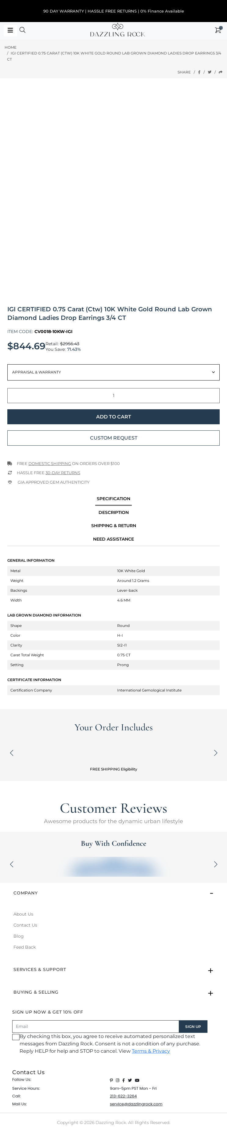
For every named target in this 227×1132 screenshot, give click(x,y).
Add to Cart (113, 417)
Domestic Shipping (49, 463)
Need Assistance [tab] (113, 539)
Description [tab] (114, 512)
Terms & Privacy (151, 1051)
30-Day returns (62, 472)
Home (10, 47)
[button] (22, 30)
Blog (18, 936)
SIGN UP (193, 1026)
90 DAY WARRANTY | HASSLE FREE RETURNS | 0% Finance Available (113, 11)
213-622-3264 (123, 1096)
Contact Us (25, 925)
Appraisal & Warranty (36, 372)
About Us (23, 914)
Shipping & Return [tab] (113, 525)
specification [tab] (113, 498)
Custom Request (113, 438)
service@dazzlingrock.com (136, 1104)
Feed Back (24, 947)
